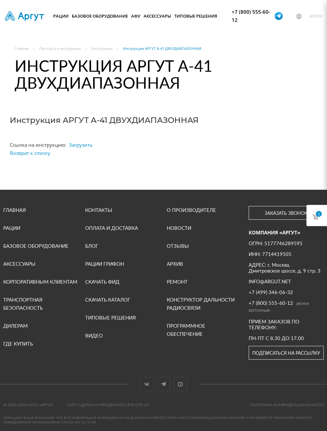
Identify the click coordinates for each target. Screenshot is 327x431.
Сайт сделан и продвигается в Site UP (108, 404)
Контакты (98, 210)
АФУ (135, 16)
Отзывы (178, 246)
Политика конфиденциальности (287, 404)
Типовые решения (195, 16)
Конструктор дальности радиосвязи (201, 304)
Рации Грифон (104, 264)
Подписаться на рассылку (286, 353)
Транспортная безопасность (23, 304)
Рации (61, 16)
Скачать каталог (107, 300)
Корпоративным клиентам (40, 282)
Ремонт (177, 282)
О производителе (191, 210)
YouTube (180, 384)
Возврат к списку (30, 153)
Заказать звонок (286, 213)
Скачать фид (102, 282)
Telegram (164, 384)
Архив (175, 264)
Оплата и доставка (111, 228)
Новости (179, 228)
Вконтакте (147, 384)
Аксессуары (157, 16)
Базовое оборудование (100, 16)
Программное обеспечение (186, 330)
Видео (94, 335)
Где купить (18, 344)
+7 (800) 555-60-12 (251, 15)
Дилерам (15, 326)
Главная (14, 210)
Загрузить (81, 144)
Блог (91, 246)
